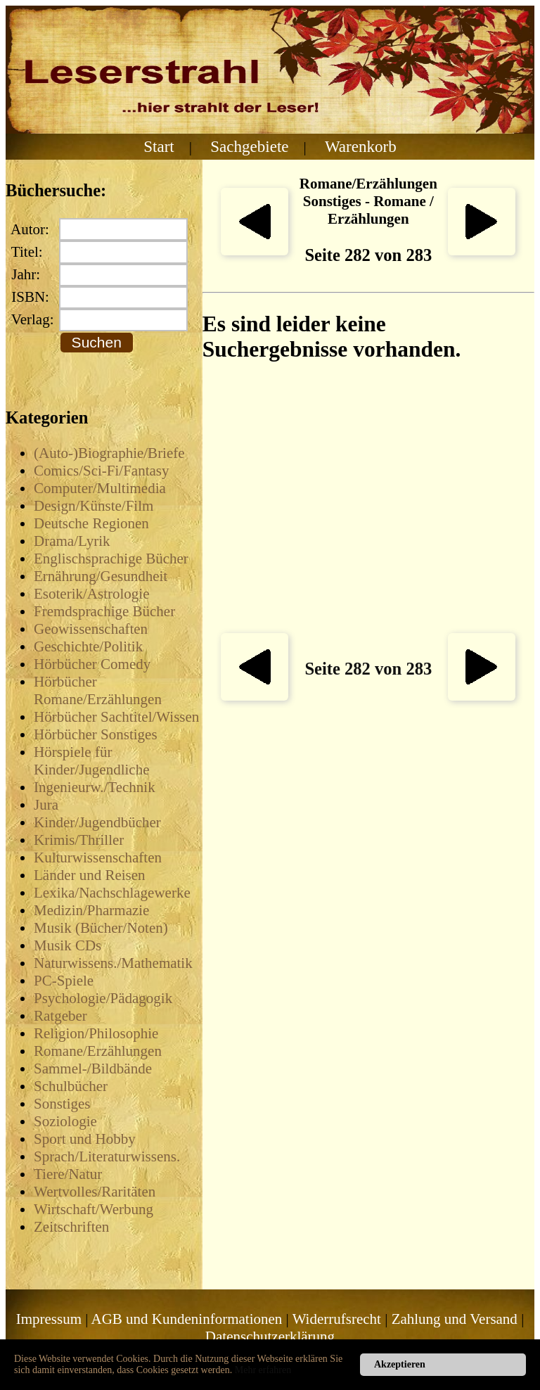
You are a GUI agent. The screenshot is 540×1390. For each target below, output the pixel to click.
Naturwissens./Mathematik (113, 963)
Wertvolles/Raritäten (94, 1191)
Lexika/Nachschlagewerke (112, 892)
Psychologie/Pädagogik (103, 998)
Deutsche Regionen (91, 523)
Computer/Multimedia (100, 488)
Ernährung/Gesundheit (100, 576)
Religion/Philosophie (96, 1033)
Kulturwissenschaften (98, 857)
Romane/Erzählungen (98, 1050)
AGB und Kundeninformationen (187, 1319)
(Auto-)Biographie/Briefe (109, 453)
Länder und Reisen (90, 875)
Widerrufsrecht (336, 1319)
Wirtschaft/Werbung (93, 1209)
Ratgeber (60, 1015)
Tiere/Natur (68, 1174)
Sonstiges (62, 1103)
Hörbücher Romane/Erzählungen (98, 690)
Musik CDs (67, 945)
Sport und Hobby (85, 1138)
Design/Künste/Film (93, 505)
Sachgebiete (249, 146)
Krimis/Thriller (79, 839)
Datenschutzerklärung (270, 1336)
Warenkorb (361, 146)
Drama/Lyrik (72, 541)
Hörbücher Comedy (92, 664)
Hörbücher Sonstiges (96, 734)
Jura (46, 804)
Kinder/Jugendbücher (97, 822)
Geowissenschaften (91, 628)
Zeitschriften (71, 1226)
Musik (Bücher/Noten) (101, 927)
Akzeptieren (399, 1364)
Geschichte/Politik (88, 646)
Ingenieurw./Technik (94, 787)
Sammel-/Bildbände (93, 1068)
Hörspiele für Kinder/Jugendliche (91, 761)
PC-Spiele (64, 980)
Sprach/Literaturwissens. (107, 1156)
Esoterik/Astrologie (91, 593)
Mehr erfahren (263, 1370)
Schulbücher (71, 1086)
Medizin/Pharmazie (91, 910)
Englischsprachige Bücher (111, 558)
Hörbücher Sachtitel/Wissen (116, 716)
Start (158, 146)
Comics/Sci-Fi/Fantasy (101, 470)
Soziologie (65, 1121)
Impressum (49, 1319)
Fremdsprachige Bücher (104, 611)
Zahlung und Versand (455, 1319)
